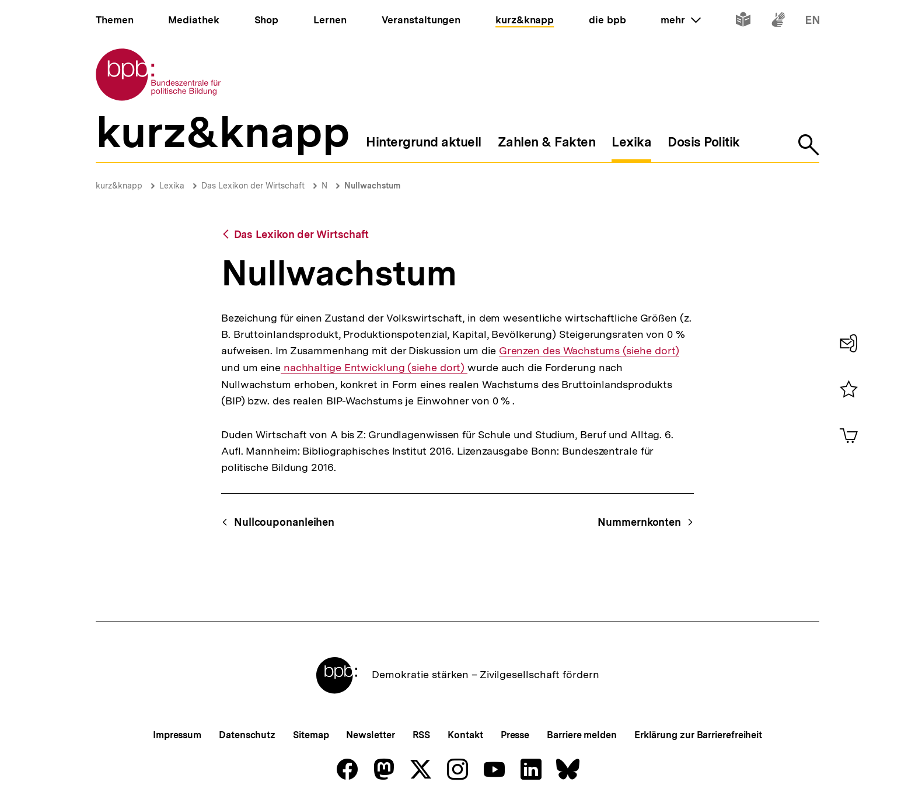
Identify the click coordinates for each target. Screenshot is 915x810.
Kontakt (465, 735)
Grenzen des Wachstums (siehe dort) (589, 350)
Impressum (177, 735)
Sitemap (311, 735)
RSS (422, 735)
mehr (680, 20)
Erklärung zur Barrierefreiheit (698, 735)
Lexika (171, 185)
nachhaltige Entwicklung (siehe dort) (374, 367)
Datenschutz (247, 735)
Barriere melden (582, 735)
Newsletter (370, 735)
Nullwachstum (372, 185)
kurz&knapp (119, 185)
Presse (515, 735)
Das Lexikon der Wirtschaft (253, 185)
